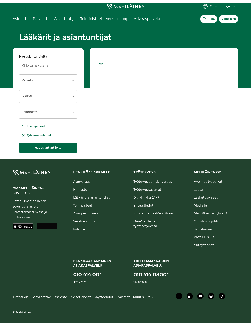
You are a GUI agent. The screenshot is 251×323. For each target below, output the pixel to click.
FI (210, 6)
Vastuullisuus (204, 237)
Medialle (200, 205)
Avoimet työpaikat (208, 181)
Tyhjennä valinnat (36, 135)
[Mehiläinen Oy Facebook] (179, 297)
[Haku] (208, 19)
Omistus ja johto (206, 221)
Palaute (79, 229)
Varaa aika (229, 19)
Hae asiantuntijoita (33, 56)
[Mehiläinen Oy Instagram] (211, 297)
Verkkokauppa (84, 221)
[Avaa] (73, 80)
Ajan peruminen (85, 213)
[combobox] (46, 82)
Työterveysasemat (147, 189)
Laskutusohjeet (206, 197)
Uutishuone (203, 229)
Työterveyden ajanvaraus (152, 181)
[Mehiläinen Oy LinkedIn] (189, 297)
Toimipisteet (82, 205)
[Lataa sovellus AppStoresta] (23, 226)
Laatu (198, 189)
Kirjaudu (229, 6)
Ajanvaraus (81, 181)
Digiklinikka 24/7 (146, 197)
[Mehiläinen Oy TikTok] (221, 297)
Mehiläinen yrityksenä (210, 213)
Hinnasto (80, 189)
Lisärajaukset (33, 126)
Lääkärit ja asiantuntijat (91, 197)
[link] (125, 6)
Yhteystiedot (143, 205)
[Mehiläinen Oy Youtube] (200, 297)
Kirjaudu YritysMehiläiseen (153, 213)
